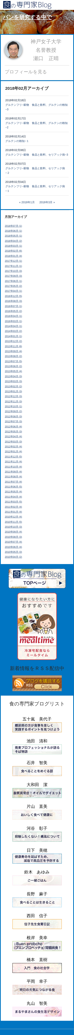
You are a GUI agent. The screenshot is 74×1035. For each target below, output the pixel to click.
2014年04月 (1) (13, 326)
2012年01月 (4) (13, 451)
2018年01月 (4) (13, 256)
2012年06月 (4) (13, 426)
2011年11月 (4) (13, 461)
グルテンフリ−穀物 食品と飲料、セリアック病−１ (35, 188)
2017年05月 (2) (13, 286)
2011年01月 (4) (13, 511)
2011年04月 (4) (13, 496)
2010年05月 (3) (13, 552)
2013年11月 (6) (13, 346)
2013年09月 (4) (13, 351)
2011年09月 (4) (13, 471)
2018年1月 (28, 202)
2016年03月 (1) (13, 321)
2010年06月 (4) (13, 547)
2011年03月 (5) (13, 501)
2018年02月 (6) (13, 251)
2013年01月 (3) (13, 391)
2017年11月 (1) (13, 266)
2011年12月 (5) (13, 456)
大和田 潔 (37, 784)
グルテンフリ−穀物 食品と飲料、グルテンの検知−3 (36, 107)
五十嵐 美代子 (37, 719)
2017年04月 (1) (13, 291)
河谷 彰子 (37, 828)
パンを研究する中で (27, 17)
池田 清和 (37, 741)
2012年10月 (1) (13, 406)
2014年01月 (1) (13, 336)
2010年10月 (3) (13, 527)
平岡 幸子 (37, 981)
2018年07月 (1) (13, 226)
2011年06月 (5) (13, 486)
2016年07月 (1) (13, 306)
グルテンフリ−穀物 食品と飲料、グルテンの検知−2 (36, 125)
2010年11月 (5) (13, 522)
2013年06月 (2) (13, 366)
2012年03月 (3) (13, 441)
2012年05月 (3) (13, 431)
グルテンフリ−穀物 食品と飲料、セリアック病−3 (36, 154)
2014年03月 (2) (13, 331)
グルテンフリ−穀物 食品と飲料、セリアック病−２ (35, 170)
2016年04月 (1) (13, 316)
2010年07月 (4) (13, 542)
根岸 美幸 (37, 937)
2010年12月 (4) (13, 516)
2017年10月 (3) (13, 271)
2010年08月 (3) (13, 537)
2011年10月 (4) (13, 466)
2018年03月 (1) (13, 246)
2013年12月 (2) (13, 341)
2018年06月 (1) (13, 231)
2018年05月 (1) (13, 235)
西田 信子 (37, 915)
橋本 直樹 (37, 959)
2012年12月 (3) (13, 396)
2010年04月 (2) (13, 557)
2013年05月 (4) (13, 371)
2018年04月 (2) (13, 241)
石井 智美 (37, 762)
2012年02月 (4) (13, 446)
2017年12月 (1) (13, 261)
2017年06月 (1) (13, 281)
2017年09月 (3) (13, 276)
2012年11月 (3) (13, 401)
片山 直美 (37, 806)
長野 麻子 (37, 894)
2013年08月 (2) (13, 356)
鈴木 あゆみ (37, 872)
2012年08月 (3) (13, 416)
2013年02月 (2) (13, 386)
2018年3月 (45, 202)
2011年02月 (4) (13, 507)
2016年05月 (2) (13, 311)
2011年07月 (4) (13, 481)
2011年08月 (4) (13, 476)
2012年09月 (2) (13, 411)
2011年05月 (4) (13, 491)
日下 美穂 (37, 850)
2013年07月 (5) (13, 361)
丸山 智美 (37, 1003)
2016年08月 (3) (13, 301)
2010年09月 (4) (13, 531)
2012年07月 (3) (13, 421)
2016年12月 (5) (13, 296)
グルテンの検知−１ (17, 141)
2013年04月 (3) (13, 376)
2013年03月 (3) (13, 381)
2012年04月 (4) (13, 436)
